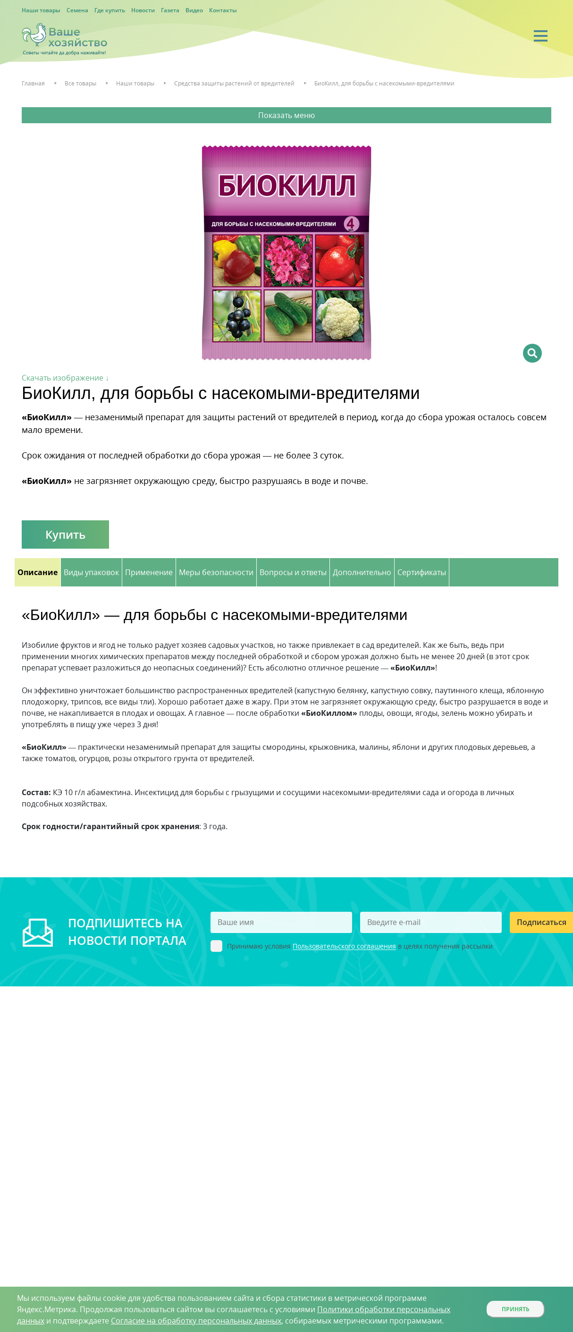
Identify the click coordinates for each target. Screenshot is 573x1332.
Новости (143, 10)
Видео (194, 10)
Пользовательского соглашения (344, 946)
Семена (77, 10)
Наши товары (41, 10)
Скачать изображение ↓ (65, 378)
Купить (65, 534)
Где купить (109, 10)
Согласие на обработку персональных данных (196, 1320)
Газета (170, 10)
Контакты (223, 10)
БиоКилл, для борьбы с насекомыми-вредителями (384, 83)
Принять (516, 1309)
